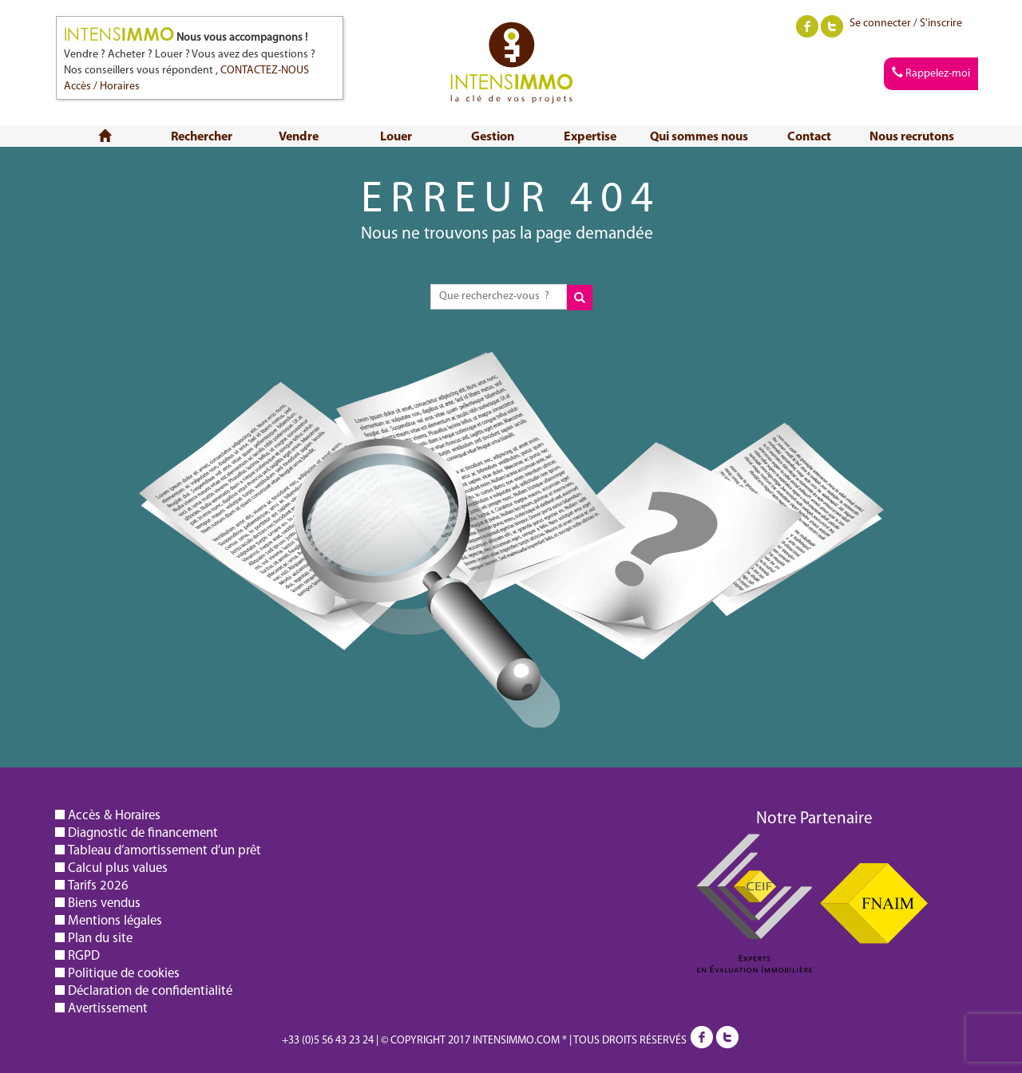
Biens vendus (104, 903)
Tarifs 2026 (98, 886)
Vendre (299, 137)
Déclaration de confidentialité (150, 991)
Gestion (492, 137)
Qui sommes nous (699, 137)
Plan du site (100, 938)
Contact (809, 137)
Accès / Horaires (102, 87)
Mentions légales (115, 921)
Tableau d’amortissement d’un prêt (164, 851)
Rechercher (201, 137)
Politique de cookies (124, 973)
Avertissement (108, 1009)
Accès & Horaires (114, 816)
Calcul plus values (118, 868)
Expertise (590, 137)
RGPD (84, 956)
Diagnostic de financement (143, 833)
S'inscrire (941, 24)
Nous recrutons (911, 137)
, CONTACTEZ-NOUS (262, 71)
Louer (396, 137)
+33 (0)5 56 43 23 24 (328, 1041)
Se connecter (880, 24)
